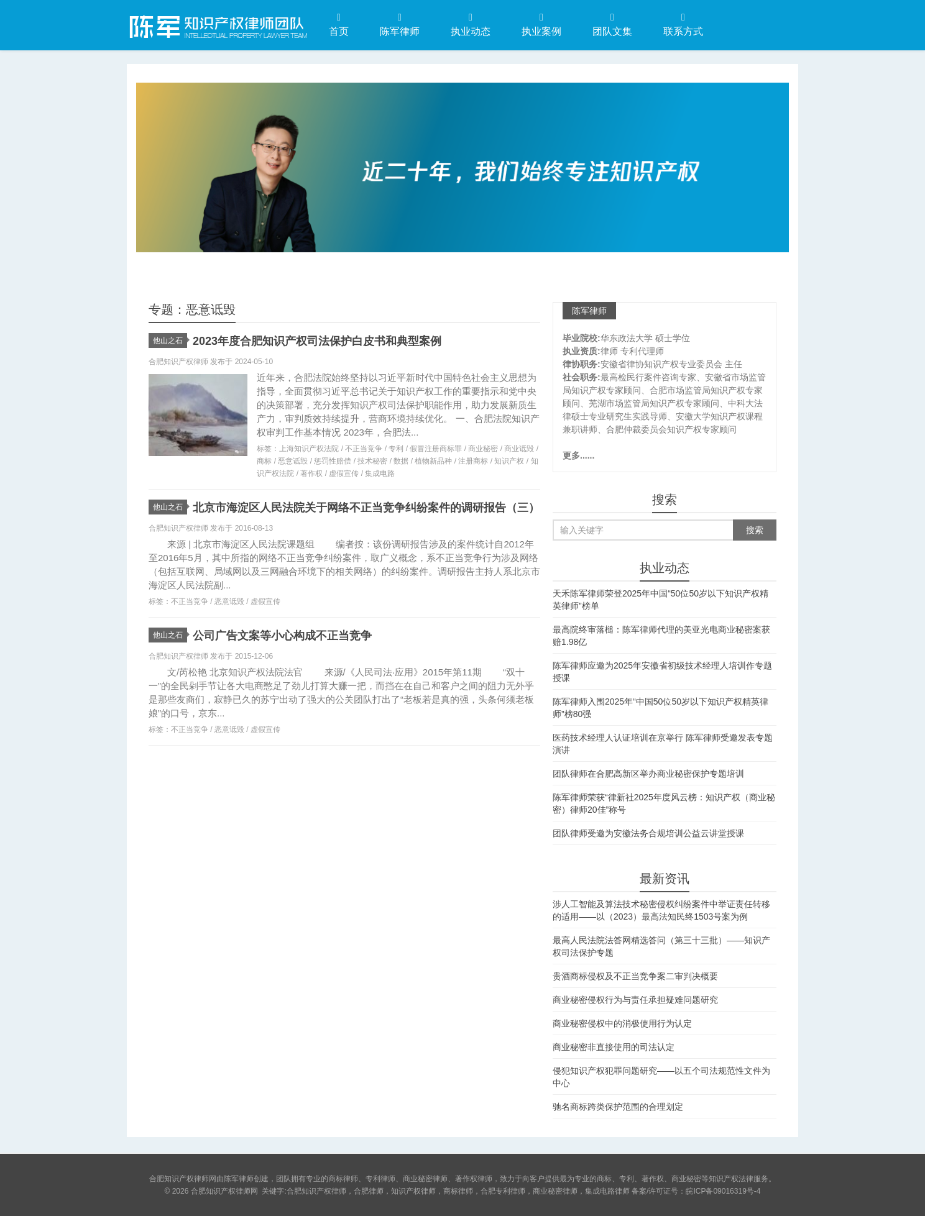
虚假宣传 (344, 473)
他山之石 (170, 340)
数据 (400, 461)
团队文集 (612, 24)
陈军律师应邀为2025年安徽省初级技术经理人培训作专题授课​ (662, 672)
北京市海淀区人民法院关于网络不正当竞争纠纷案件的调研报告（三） (366, 507)
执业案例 (541, 24)
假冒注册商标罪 (436, 448)
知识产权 (509, 461)
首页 (339, 24)
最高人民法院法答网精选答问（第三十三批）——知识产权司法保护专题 (661, 946)
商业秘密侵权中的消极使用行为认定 (622, 1023)
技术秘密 (372, 461)
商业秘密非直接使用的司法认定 (613, 1047)
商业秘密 (483, 448)
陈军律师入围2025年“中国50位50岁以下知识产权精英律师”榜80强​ (660, 708)
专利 (396, 448)
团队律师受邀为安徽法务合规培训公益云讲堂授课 (648, 833)
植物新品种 (433, 461)
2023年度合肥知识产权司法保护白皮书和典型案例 (317, 341)
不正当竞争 (363, 448)
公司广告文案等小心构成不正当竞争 (282, 635)
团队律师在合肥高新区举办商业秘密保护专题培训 (648, 774)
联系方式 (683, 24)
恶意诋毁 (293, 461)
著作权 (311, 473)
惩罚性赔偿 (332, 461)
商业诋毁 (519, 448)
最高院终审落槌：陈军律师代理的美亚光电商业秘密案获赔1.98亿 (661, 635)
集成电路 (380, 473)
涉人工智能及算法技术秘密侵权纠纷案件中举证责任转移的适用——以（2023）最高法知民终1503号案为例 (661, 910)
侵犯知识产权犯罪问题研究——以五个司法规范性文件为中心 (661, 1077)
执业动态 (470, 24)
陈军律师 (400, 24)
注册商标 (473, 461)
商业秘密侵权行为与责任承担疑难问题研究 (635, 1000)
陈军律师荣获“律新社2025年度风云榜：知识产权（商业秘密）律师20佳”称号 (664, 803)
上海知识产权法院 (309, 448)
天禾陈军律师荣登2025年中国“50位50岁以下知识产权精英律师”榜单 (660, 599)
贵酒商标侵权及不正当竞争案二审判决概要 (635, 976)
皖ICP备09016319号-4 (723, 1191)
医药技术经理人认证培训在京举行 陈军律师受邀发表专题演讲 (663, 744)
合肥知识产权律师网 (217, 24)
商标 (264, 461)
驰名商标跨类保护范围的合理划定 (618, 1107)
